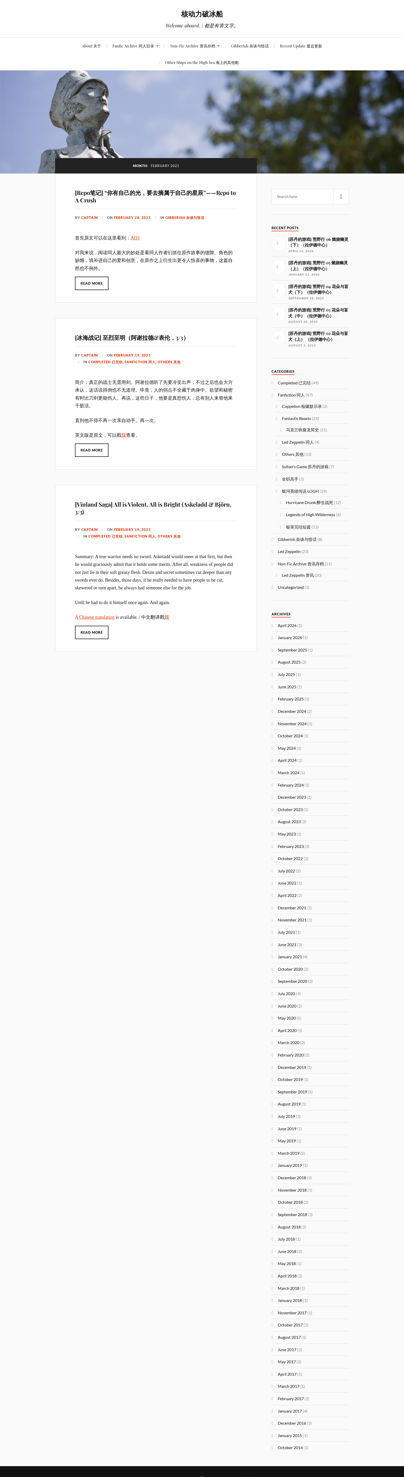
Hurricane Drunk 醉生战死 (309, 502)
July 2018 (286, 1238)
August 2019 (289, 1103)
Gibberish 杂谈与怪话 (250, 45)
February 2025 (291, 698)
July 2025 (286, 674)
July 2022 (286, 870)
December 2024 (292, 711)
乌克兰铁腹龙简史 (302, 429)
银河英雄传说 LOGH (300, 491)
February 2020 (291, 1054)
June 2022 (287, 882)
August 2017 (289, 1337)
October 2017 (290, 1324)
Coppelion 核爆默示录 (302, 406)
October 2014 (290, 1447)
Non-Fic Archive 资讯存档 (192, 45)
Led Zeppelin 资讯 (298, 575)
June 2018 (287, 1251)
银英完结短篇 (298, 526)
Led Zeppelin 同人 (298, 442)
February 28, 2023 (132, 218)
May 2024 (287, 748)
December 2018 (292, 1177)
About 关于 (91, 45)
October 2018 (290, 1202)
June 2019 (287, 1128)
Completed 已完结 (105, 362)
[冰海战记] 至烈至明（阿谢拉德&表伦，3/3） (132, 337)
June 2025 (287, 686)
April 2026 (287, 625)
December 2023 (292, 797)
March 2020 (288, 1042)
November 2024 (292, 723)
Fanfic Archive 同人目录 (133, 45)
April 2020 (287, 1030)
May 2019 (287, 1140)
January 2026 (290, 637)
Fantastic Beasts (296, 418)
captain (89, 218)
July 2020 (286, 993)
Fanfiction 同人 (140, 362)
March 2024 (288, 772)
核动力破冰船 (202, 13)
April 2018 (287, 1275)
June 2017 (287, 1349)
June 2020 (287, 1005)
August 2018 (289, 1226)
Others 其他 (169, 362)
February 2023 (291, 846)
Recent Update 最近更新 (301, 45)
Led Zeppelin (289, 551)
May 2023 (287, 833)
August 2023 (289, 821)
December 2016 (292, 1423)
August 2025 (289, 661)
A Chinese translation (95, 617)
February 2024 (291, 784)
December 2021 (292, 907)
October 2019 (290, 1079)
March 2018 (288, 1288)
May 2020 (287, 1018)
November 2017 (292, 1312)
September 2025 (292, 649)
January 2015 (290, 1435)
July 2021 (286, 932)
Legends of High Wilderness (310, 514)
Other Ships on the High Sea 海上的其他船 (202, 62)
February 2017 (291, 1398)
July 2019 (286, 1116)
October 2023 (290, 809)
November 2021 (292, 919)
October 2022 (290, 858)
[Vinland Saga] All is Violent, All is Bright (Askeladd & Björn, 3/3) (153, 508)
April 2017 (287, 1374)
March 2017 (288, 1386)
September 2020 (292, 981)
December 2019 (292, 1067)
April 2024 (287, 760)
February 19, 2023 (132, 355)
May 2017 (287, 1361)
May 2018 (287, 1263)
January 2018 (290, 1300)
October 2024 (290, 735)
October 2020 (290, 969)
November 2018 (292, 1189)
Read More (92, 283)
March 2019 (288, 1153)
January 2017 (290, 1410)
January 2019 (290, 1165)
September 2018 (292, 1214)
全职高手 (290, 478)
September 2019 (292, 1091)
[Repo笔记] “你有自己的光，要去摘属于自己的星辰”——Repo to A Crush (155, 196)
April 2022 (287, 895)
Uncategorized (291, 587)
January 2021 (290, 956)
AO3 (135, 238)
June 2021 (287, 944)
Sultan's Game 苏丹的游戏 (305, 466)
